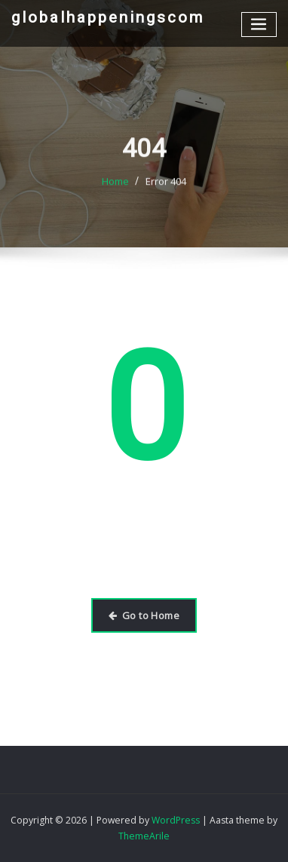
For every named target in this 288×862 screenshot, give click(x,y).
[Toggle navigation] (259, 24)
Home (115, 190)
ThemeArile (144, 836)
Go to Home (144, 615)
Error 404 (166, 190)
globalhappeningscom (107, 17)
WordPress (176, 820)
